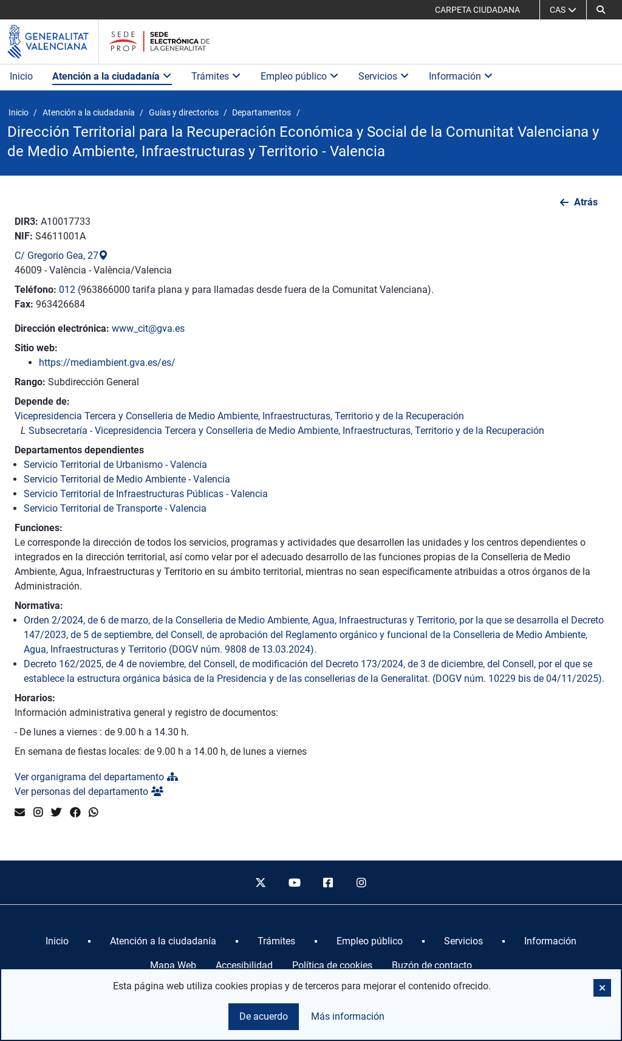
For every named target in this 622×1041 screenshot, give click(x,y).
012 (67, 289)
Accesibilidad (244, 965)
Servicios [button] (383, 76)
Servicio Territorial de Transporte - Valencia (115, 508)
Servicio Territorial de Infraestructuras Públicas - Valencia (146, 494)
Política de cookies (332, 965)
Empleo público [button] (300, 76)
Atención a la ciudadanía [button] (112, 76)
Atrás (586, 202)
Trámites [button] (216, 76)
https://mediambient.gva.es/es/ (107, 362)
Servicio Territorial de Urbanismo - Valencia (115, 464)
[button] (601, 10)
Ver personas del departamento (89, 791)
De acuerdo (263, 1016)
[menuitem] (57, 941)
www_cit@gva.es (148, 328)
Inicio (21, 76)
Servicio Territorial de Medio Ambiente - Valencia (127, 479)
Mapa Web (173, 965)
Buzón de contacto (432, 965)
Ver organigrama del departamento (96, 777)
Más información (347, 1016)
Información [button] (461, 76)
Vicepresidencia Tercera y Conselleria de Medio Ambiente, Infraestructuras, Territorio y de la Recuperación (239, 416)
